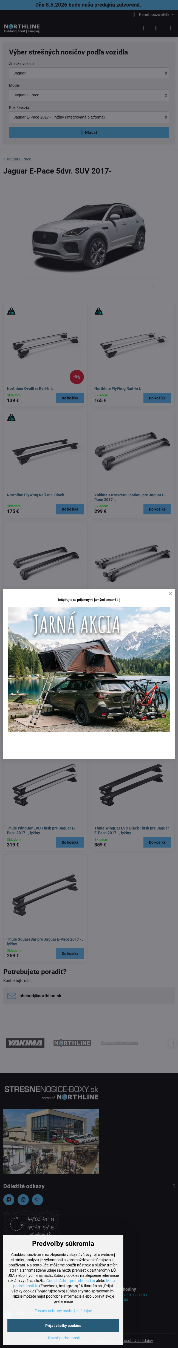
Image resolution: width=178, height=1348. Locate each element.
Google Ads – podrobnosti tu (70, 1280)
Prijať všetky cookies (63, 1325)
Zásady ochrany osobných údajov (63, 1311)
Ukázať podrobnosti (63, 1338)
